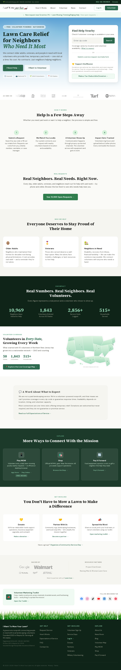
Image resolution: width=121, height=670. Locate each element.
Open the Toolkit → (21, 601)
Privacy (50, 666)
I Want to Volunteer (37, 68)
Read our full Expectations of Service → (35, 413)
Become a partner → (60, 537)
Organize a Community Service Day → (66, 545)
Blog (96, 639)
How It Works (41, 8)
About (52, 8)
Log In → (70, 639)
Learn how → (69, 578)
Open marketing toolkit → (100, 534)
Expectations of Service (49, 639)
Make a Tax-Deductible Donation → (93, 76)
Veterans (71, 651)
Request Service (46, 630)
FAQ (41, 643)
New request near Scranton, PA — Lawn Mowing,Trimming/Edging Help (60, 15)
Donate (115, 2)
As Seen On (7, 96)
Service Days (72, 634)
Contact (82, 8)
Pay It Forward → (99, 470)
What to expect (87, 48)
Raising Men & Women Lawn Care (93, 571)
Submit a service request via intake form (93, 57)
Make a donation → (21, 537)
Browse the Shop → (60, 470)
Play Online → (27, 472)
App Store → (16, 472)
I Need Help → (13, 68)
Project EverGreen (93, 567)
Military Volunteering (75, 655)
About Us (98, 630)
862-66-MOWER (103, 2)
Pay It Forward (100, 655)
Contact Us (44, 647)
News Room (99, 634)
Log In (98, 8)
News (73, 8)
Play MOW (99, 647)
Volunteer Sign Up (74, 630)
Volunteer (63, 8)
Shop (97, 651)
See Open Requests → (60, 197)
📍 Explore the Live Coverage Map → (21, 367)
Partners (70, 647)
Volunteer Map (100, 643)
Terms (56, 666)
